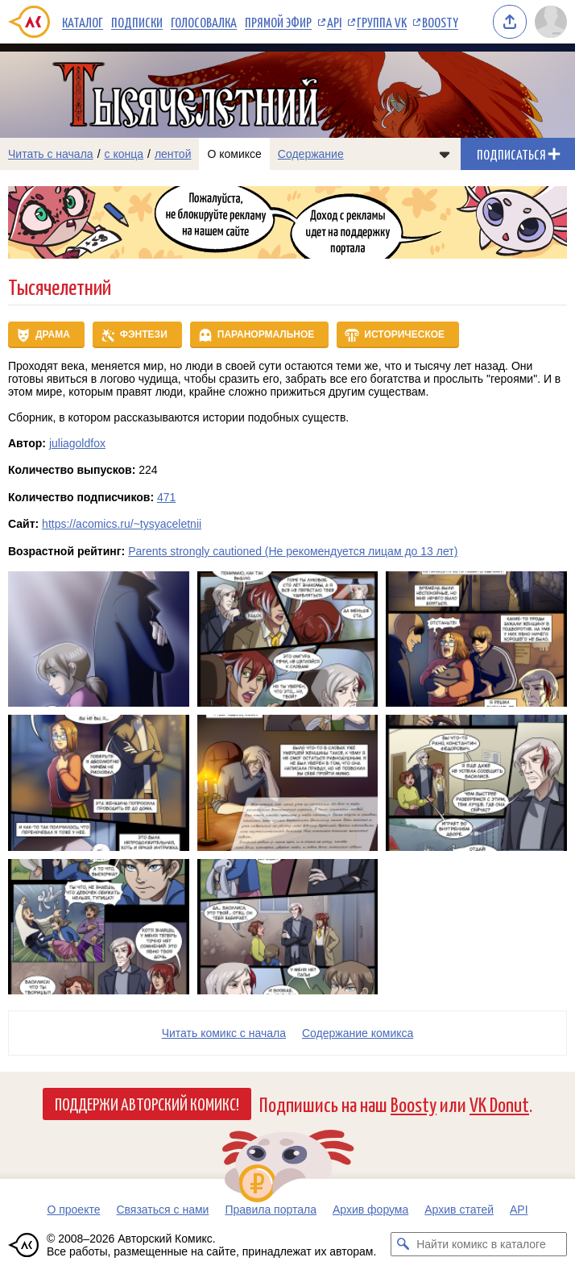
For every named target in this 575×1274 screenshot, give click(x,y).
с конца (124, 153)
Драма (52, 334)
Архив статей (459, 1209)
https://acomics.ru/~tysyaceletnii (121, 523)
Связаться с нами (162, 1209)
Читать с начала (50, 153)
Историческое (404, 334)
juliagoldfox (77, 443)
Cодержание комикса (357, 1033)
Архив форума (370, 1209)
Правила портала (270, 1209)
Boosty (440, 22)
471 (166, 497)
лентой (173, 153)
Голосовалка (204, 22)
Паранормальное (266, 334)
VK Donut (499, 1103)
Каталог (82, 22)
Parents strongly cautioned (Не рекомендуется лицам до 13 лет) (292, 551)
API (334, 22)
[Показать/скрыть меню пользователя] (551, 22)
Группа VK (382, 22)
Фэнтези (144, 334)
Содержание (311, 153)
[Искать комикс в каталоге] (402, 1244)
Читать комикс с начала (224, 1033)
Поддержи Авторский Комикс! (147, 1103)
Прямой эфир (278, 22)
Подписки (137, 22)
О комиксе (234, 153)
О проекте (73, 1209)
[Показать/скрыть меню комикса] (444, 154)
